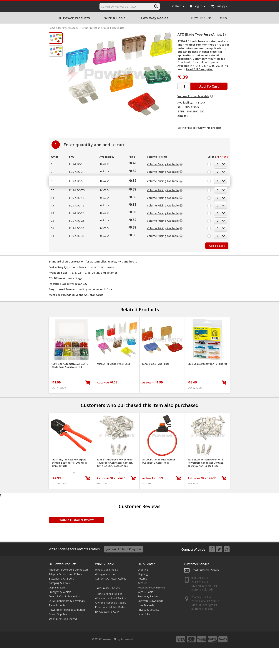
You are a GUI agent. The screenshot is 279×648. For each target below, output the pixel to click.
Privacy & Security (148, 609)
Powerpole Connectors (151, 587)
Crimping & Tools (59, 583)
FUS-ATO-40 (76, 236)
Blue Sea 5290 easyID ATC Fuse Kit (207, 363)
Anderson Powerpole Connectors (69, 569)
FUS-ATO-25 (76, 220)
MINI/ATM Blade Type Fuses (113, 363)
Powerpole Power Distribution (67, 609)
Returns (142, 578)
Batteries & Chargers (61, 578)
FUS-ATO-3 (76, 171)
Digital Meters (57, 587)
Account (142, 583)
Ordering (143, 569)
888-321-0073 (199, 578)
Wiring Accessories (106, 574)
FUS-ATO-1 (76, 164)
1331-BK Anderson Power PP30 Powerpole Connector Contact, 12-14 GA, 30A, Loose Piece (115, 462)
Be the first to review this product (199, 127)
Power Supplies (58, 614)
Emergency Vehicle (60, 592)
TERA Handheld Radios (108, 593)
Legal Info (144, 614)
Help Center (146, 564)
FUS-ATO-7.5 (77, 190)
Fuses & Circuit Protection (64, 596)
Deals (223, 18)
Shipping (143, 574)
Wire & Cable (115, 18)
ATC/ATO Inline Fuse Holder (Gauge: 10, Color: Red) (158, 461)
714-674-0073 (199, 581)
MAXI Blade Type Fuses (155, 363)
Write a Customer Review (76, 520)
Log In (197, 6)
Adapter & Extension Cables (65, 574)
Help (178, 6)
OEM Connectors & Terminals (67, 601)
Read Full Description (199, 69)
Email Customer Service (205, 570)
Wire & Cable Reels (106, 569)
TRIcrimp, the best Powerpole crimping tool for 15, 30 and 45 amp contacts (69, 462)
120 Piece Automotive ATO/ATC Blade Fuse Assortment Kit (70, 365)
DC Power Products (73, 18)
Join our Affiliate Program (124, 549)
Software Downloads (150, 601)
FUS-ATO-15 (76, 205)
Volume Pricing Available (193, 96)
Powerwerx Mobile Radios (110, 607)
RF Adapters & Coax (107, 611)
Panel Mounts (57, 605)
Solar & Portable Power (63, 618)
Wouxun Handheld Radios (110, 598)
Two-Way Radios (154, 18)
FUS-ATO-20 (76, 213)
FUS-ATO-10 (76, 198)
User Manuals (146, 605)
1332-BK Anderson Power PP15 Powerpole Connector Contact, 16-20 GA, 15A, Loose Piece (206, 462)
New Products (201, 18)
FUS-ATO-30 (76, 228)
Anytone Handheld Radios (110, 602)
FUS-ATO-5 (76, 181)
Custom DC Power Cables (110, 578)
